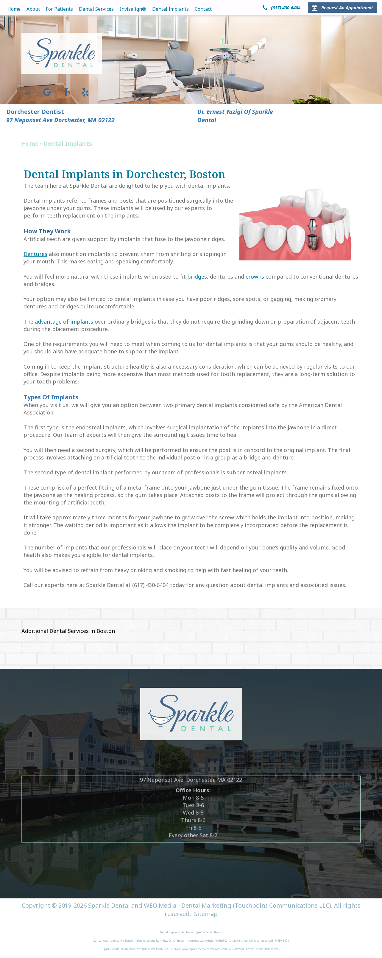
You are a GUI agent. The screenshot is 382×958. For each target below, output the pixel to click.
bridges (197, 276)
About (33, 9)
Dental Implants (170, 9)
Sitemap (206, 914)
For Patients (59, 9)
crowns (255, 276)
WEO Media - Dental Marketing (187, 905)
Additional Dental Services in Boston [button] (68, 630)
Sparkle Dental (109, 905)
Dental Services (96, 9)
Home (14, 9)
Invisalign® (133, 9)
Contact (203, 9)
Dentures (35, 253)
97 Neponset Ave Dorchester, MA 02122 (60, 120)
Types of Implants (51, 397)
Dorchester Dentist (35, 112)
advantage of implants (64, 321)
